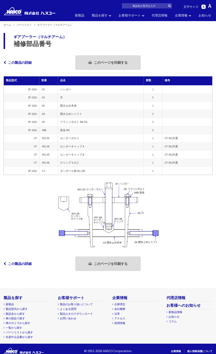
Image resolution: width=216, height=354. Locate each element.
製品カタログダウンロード (76, 314)
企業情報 (181, 15)
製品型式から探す (17, 309)
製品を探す (100, 15)
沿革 (117, 314)
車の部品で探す (15, 318)
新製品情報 (175, 312)
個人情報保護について (199, 351)
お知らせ (204, 15)
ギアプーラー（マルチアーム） (40, 36)
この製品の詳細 (18, 62)
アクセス (119, 318)
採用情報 (119, 323)
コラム (173, 321)
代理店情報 (159, 15)
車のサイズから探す (18, 323)
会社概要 (119, 309)
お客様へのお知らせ (183, 305)
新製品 (79, 15)
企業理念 (119, 304)
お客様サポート (130, 15)
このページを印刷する (108, 62)
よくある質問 (68, 309)
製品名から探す (15, 314)
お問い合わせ (68, 318)
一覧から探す (14, 328)
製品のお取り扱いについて (76, 304)
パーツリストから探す (19, 332)
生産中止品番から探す (19, 337)
